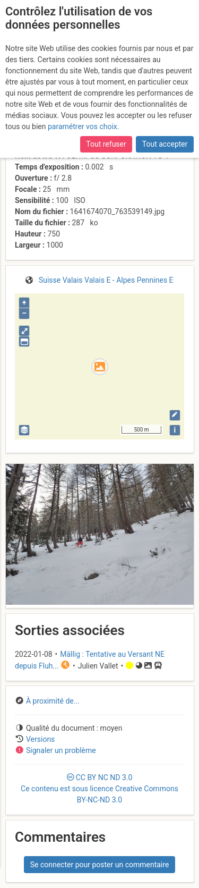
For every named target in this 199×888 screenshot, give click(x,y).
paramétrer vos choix (82, 126)
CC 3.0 (99, 788)
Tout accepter (165, 144)
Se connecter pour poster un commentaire (99, 864)
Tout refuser (106, 144)
